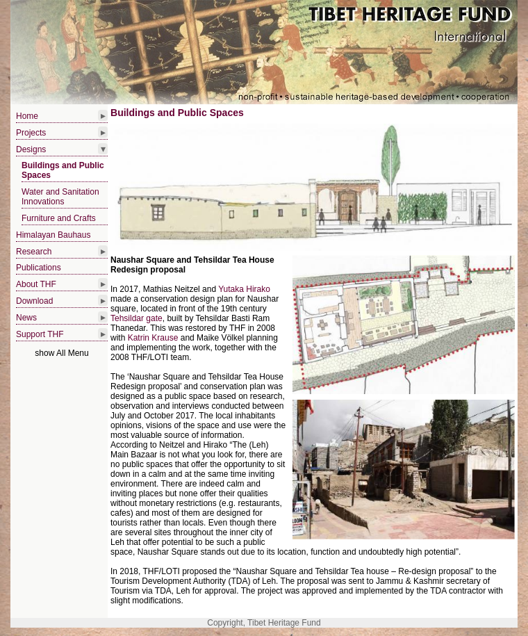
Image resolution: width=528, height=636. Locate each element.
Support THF (39, 334)
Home (27, 116)
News (26, 318)
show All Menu (61, 353)
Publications (38, 267)
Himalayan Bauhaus (53, 235)
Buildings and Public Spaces (63, 170)
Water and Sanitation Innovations (60, 196)
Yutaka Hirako (244, 289)
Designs (31, 149)
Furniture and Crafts (59, 218)
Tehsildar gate (136, 318)
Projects (31, 133)
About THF (36, 284)
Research (33, 251)
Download (34, 301)
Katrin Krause (153, 338)
